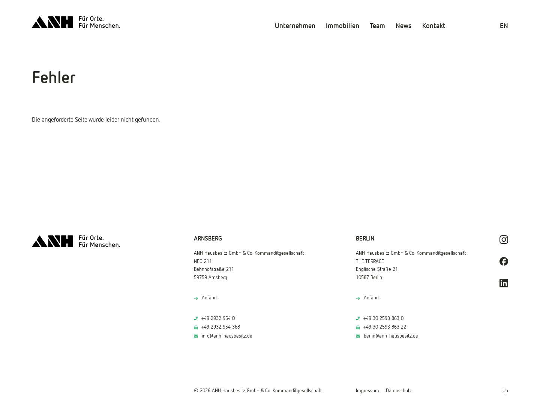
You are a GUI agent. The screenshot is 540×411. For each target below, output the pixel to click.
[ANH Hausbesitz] (76, 22)
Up (505, 390)
